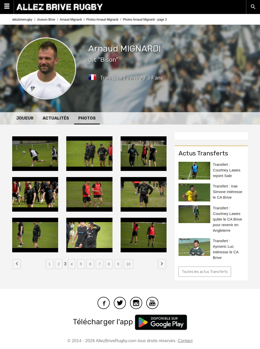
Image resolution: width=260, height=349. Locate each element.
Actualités (56, 118)
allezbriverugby (22, 19)
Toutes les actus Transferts (205, 272)
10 (128, 264)
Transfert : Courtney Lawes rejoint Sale (226, 170)
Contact (185, 340)
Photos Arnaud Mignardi (102, 19)
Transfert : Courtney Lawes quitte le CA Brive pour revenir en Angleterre (227, 219)
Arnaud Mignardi (71, 19)
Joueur (25, 118)
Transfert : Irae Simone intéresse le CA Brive (227, 191)
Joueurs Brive (46, 19)
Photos (87, 118)
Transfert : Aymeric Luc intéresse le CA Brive (225, 249)
